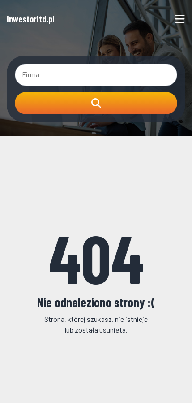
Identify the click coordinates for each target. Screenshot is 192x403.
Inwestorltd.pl (31, 18)
